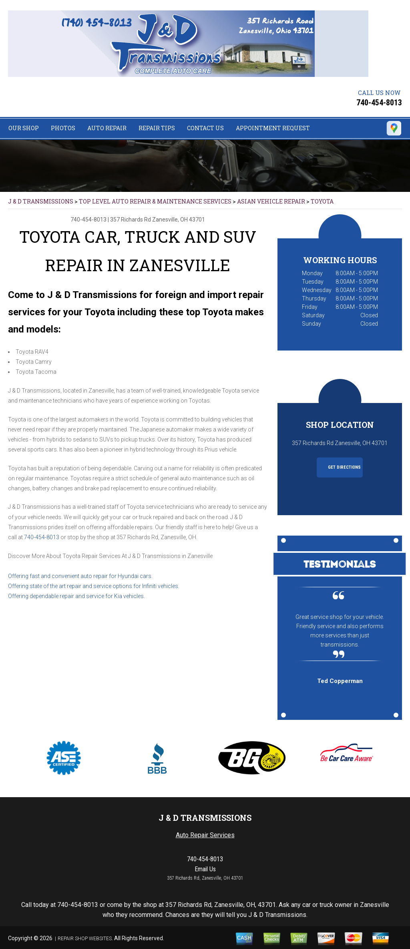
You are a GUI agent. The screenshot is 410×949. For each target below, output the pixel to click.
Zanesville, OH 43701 (178, 219)
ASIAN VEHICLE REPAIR (271, 201)
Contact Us (205, 128)
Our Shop (23, 128)
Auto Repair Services (205, 835)
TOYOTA (322, 201)
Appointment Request (273, 128)
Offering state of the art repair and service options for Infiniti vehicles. (93, 586)
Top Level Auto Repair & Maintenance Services (155, 201)
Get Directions (340, 467)
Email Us (205, 869)
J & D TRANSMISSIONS (40, 201)
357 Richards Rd (130, 219)
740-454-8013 (379, 102)
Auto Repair (107, 128)
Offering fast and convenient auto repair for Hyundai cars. (80, 576)
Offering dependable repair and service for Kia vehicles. (76, 596)
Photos (63, 128)
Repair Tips (157, 128)
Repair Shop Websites (85, 938)
